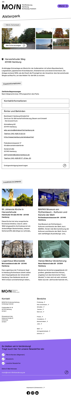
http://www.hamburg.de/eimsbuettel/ (19, 137)
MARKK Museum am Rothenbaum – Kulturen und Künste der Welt (52, 212)
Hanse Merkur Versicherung (52, 261)
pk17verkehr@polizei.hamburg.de (17, 155)
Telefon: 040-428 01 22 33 (14, 133)
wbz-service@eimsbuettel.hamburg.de (19, 130)
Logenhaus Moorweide (13, 261)
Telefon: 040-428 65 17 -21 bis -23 (17, 158)
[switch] (13, 354)
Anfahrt (4, 311)
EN (3, 2)
